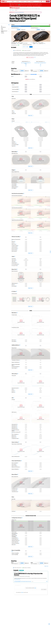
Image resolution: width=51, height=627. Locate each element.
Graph (33, 4)
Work (27, 3)
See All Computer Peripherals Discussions (26, 581)
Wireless (19, 3)
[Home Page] (4, 1)
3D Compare (16, 4)
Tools (10, 4)
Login (44, 1)
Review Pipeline (36, 4)
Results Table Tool (21, 4)
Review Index (30, 4)
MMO (38, 3)
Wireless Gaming (16, 3)
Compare (13, 4)
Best (10, 3)
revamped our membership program (19, 12)
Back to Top (47, 566)
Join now (47, 1)
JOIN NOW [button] (27, 79)
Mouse (22, 3)
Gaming (12, 3)
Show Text (30, 115)
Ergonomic (24, 3)
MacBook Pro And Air (34, 3)
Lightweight (29, 3)
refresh (22, 592)
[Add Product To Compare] (49, 24)
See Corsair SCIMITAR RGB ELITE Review (26, 63)
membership (17, 8)
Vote (39, 4)
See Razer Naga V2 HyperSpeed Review (40, 62)
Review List (26, 4)
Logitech (40, 3)
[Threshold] (36, 74)
